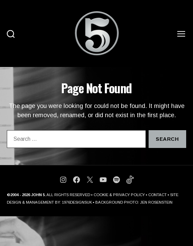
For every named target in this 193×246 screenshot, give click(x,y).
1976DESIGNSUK (77, 202)
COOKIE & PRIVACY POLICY (119, 195)
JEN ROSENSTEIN (156, 202)
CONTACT (157, 195)
